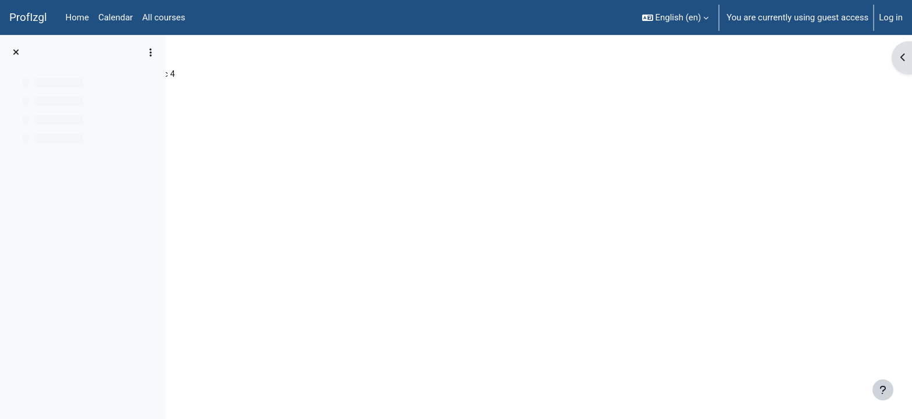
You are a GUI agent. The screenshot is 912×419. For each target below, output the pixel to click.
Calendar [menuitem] (115, 17)
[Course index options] (150, 52)
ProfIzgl (28, 17)
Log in (891, 17)
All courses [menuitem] (163, 17)
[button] (676, 17)
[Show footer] (882, 389)
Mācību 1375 (213, 74)
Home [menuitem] (77, 17)
